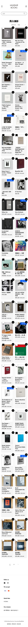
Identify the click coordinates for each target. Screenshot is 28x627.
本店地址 (6, 601)
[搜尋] (24, 13)
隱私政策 (14, 624)
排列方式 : (13, 25)
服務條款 (9, 624)
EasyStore (21, 621)
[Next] (18, 564)
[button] (2, 6)
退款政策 (19, 624)
